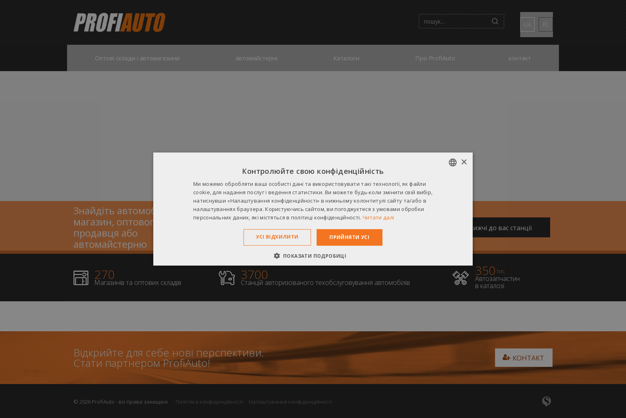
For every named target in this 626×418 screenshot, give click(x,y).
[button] (313, 255)
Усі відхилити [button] (277, 236)
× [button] (464, 162)
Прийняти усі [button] (349, 237)
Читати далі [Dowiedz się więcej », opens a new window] (378, 217)
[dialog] (313, 209)
